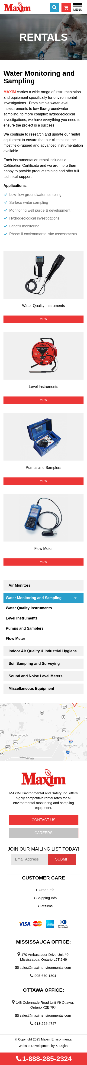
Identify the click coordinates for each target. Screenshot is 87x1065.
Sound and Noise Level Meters (35, 676)
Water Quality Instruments (29, 608)
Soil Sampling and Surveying (34, 664)
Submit (62, 859)
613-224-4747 (45, 1023)
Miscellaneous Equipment (31, 688)
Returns (46, 906)
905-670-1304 (45, 976)
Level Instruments (22, 618)
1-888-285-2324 (43, 1058)
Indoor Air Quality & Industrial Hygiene (43, 651)
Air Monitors (19, 585)
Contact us (43, 820)
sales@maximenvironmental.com (45, 967)
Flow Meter (15, 639)
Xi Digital (62, 1046)
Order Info (47, 890)
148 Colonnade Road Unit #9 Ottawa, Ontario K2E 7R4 (45, 1004)
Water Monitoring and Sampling (33, 598)
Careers (43, 833)
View (43, 319)
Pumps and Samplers (25, 628)
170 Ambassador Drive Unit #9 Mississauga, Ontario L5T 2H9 (44, 957)
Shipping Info (46, 898)
